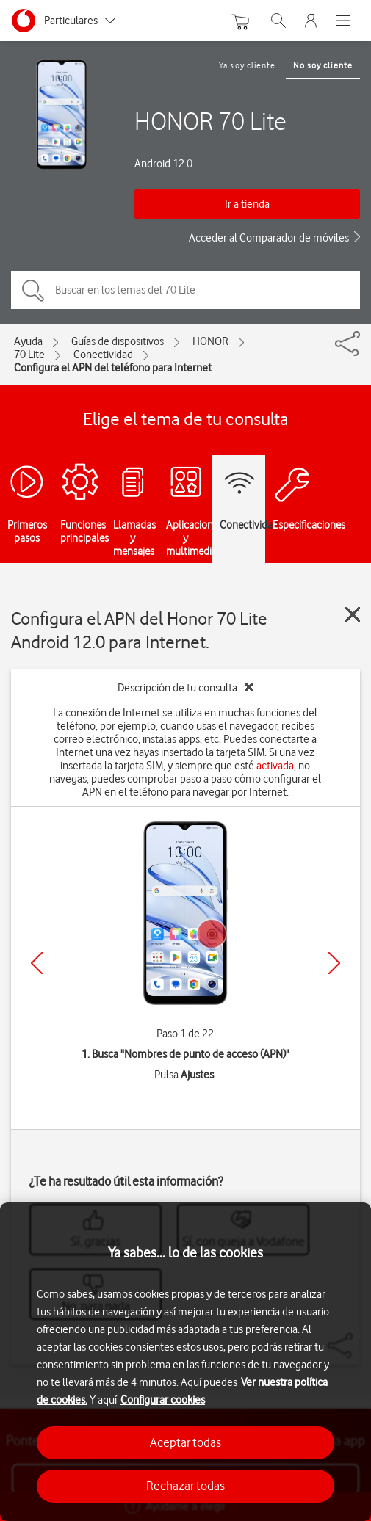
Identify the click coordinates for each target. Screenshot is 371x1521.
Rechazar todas (185, 1485)
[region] (185, 1361)
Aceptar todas (185, 1442)
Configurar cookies (162, 1399)
